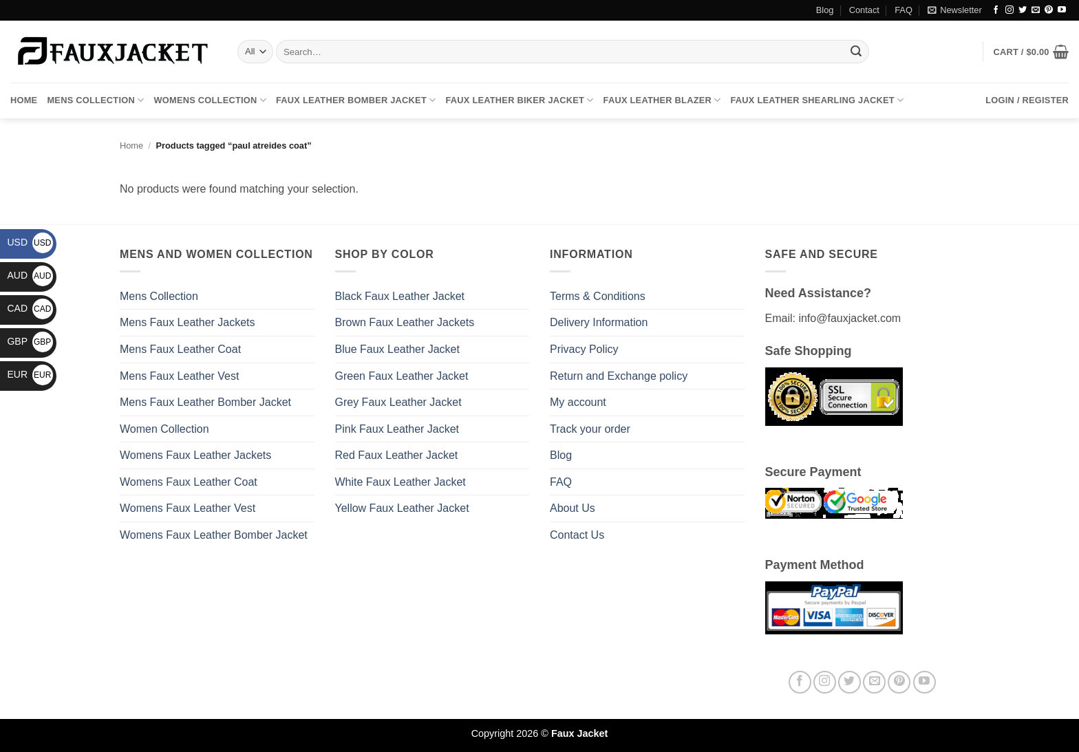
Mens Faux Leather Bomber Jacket (205, 402)
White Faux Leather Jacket (400, 482)
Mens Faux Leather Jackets (187, 322)
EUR (30, 374)
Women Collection (164, 429)
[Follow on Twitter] (1022, 10)
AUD (30, 275)
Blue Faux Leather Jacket (397, 349)
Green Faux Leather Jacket (402, 376)
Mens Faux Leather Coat (180, 349)
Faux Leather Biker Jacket (519, 100)
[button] (954, 10)
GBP (30, 341)
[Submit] (856, 51)
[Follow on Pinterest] (1049, 10)
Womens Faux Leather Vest (187, 508)
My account (578, 402)
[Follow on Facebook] (996, 10)
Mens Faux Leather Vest (179, 376)
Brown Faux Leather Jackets (405, 322)
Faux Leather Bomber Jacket (356, 100)
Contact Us (577, 535)
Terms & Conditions (597, 296)
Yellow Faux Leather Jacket (402, 508)
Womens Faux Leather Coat (188, 482)
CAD (30, 308)
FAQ (903, 10)
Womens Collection (209, 100)
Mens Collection (95, 100)
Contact (864, 10)
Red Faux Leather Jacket (396, 455)
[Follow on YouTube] (1062, 10)
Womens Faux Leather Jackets (195, 455)
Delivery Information (599, 322)
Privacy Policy (584, 349)
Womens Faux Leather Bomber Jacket (214, 535)
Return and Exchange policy (618, 376)
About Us (572, 508)
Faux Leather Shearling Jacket (817, 100)
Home (23, 100)
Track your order (590, 429)
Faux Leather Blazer (662, 100)
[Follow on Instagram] (1009, 10)
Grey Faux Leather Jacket (398, 402)
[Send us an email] (1036, 10)
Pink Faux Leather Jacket (397, 429)
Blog (825, 10)
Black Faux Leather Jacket (400, 296)
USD (30, 242)
